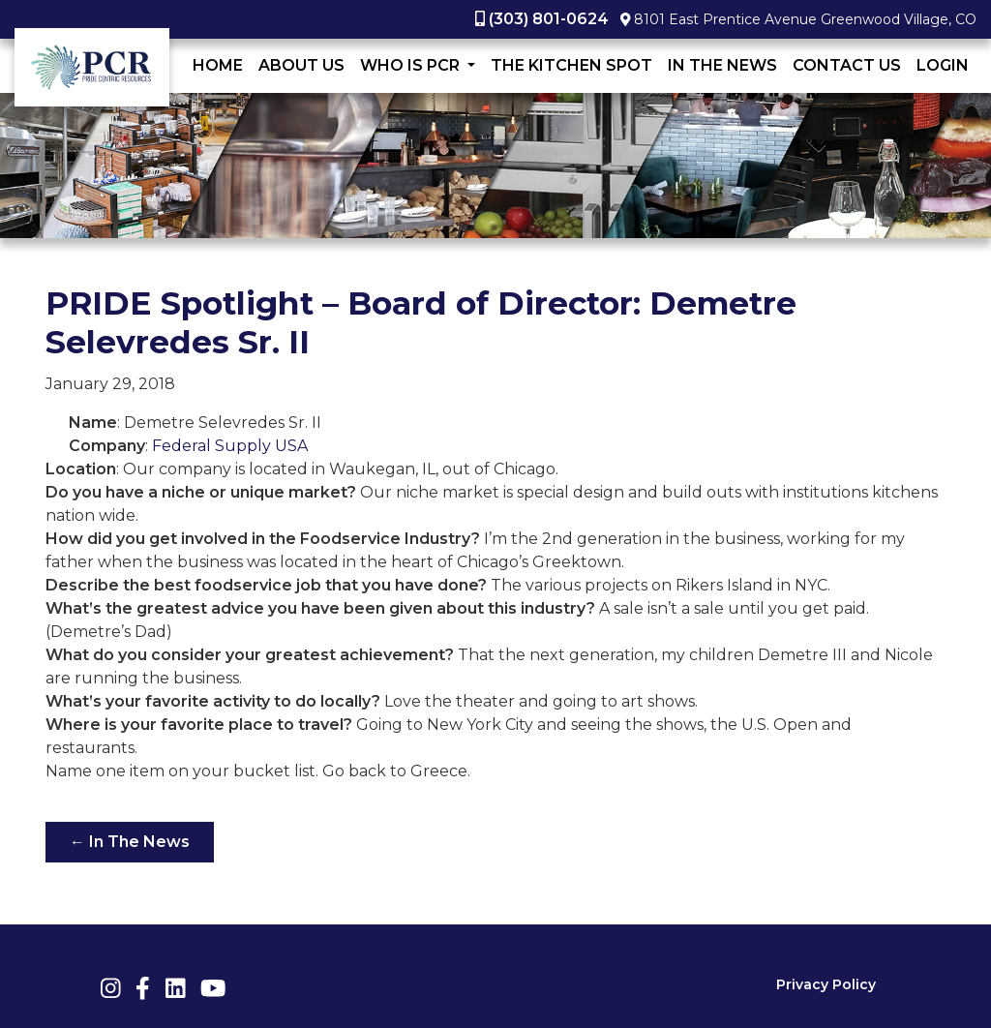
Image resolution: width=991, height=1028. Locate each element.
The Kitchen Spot (571, 65)
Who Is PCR (412, 65)
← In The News (130, 841)
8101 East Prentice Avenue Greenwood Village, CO (805, 19)
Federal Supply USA (230, 446)
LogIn (942, 65)
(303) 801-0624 (549, 19)
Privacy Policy (826, 984)
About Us (301, 65)
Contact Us (847, 65)
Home (218, 65)
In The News (722, 65)
